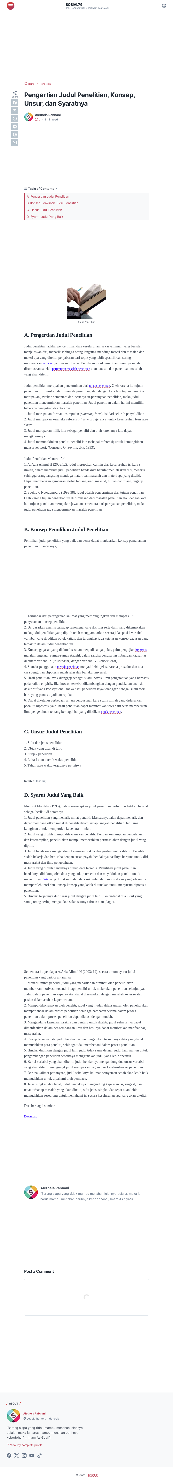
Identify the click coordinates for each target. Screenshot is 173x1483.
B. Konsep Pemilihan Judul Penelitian (52, 203)
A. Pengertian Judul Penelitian (48, 196)
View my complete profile (28, 1445)
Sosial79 (75, 4)
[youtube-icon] (31, 1456)
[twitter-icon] (16, 1456)
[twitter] (14, 110)
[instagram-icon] (24, 1456)
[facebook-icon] (9, 1456)
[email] (14, 142)
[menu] (10, 6)
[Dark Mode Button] (164, 6)
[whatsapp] (14, 118)
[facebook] (14, 102)
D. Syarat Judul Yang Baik (45, 217)
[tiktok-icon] (39, 1456)
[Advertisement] (86, 46)
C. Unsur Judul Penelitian (44, 210)
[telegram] (14, 126)
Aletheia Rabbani (36, 1413)
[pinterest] (14, 134)
